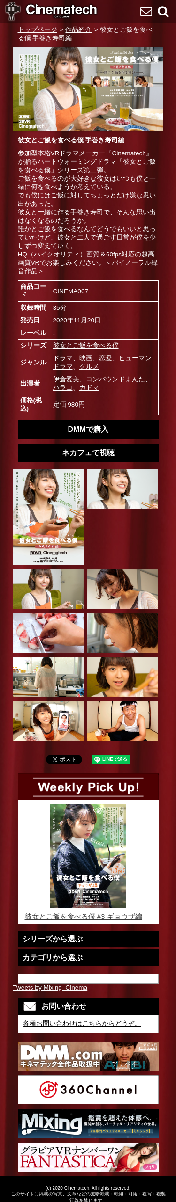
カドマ (89, 387)
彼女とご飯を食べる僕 (86, 345)
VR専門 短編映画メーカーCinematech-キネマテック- (52, 11)
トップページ (37, 29)
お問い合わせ (146, 11)
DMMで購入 (88, 429)
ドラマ (63, 358)
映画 (85, 358)
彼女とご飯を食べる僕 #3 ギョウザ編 (88, 862)
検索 (162, 11)
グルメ (89, 366)
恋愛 (105, 358)
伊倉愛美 (66, 379)
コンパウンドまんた (115, 379)
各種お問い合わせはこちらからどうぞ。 (82, 1023)
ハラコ (63, 387)
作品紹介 (78, 29)
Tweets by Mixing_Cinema (50, 987)
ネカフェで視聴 (88, 453)
